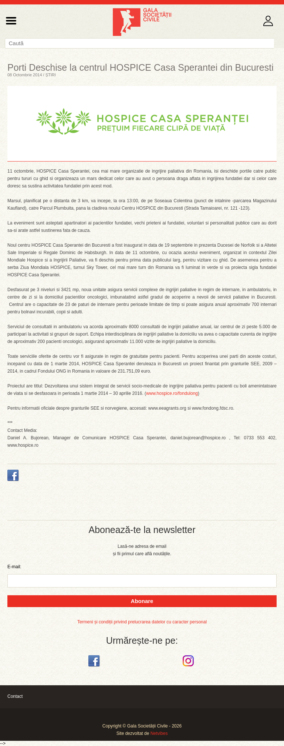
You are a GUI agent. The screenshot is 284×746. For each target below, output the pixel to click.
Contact (15, 696)
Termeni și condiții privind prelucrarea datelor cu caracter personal (142, 622)
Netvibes (159, 733)
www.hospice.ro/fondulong (172, 393)
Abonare (142, 601)
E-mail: (14, 566)
